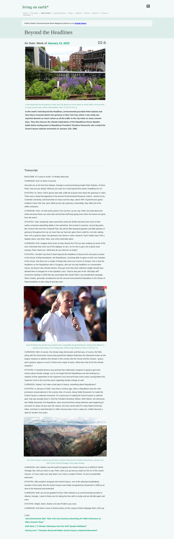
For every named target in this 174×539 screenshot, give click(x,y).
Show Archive (46, 13)
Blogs (71, 13)
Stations (78, 13)
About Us (95, 13)
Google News (80, 23)
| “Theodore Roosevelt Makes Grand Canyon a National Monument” (61, 530)
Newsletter (27, 15)
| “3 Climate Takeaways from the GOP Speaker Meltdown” (56, 526)
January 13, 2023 (58, 43)
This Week (34, 13)
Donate (104, 13)
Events (86, 13)
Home (25, 13)
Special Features (60, 13)
